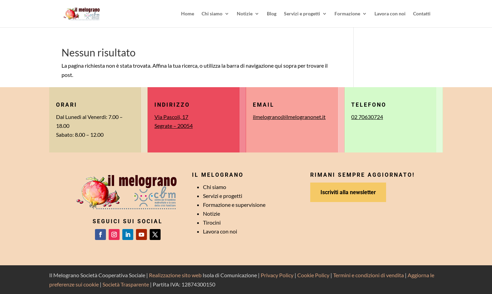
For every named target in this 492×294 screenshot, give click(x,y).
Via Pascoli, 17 (171, 116)
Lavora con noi (390, 13)
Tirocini (212, 222)
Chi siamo (212, 13)
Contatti (421, 13)
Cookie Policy (313, 275)
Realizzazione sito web (175, 275)
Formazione (347, 13)
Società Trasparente (125, 284)
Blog (271, 13)
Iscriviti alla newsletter (348, 192)
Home (187, 13)
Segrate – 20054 (173, 125)
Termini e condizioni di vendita (368, 275)
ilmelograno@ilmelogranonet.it (289, 116)
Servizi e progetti (302, 13)
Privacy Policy (277, 275)
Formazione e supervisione (234, 204)
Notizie (244, 13)
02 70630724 (367, 116)
